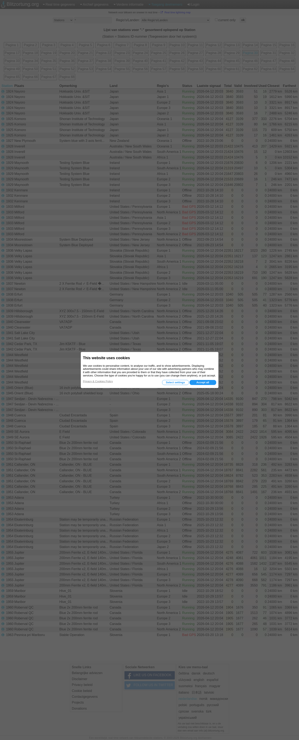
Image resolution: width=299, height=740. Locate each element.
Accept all (202, 382)
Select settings (175, 382)
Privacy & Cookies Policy (98, 381)
